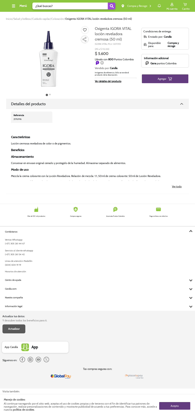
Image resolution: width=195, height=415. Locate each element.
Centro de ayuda (13, 357)
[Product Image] (48, 59)
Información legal (13, 384)
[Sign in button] (172, 6)
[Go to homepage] (9, 19)
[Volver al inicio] (7, 7)
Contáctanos (11, 309)
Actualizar (14, 244)
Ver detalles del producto (108, 81)
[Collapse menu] (23, 6)
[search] (72, 5)
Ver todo (177, 186)
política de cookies (23, 409)
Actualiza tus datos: (13, 231)
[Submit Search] (104, 5)
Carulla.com (11, 366)
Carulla (113, 68)
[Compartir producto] (84, 39)
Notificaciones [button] (153, 5)
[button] (102, 63)
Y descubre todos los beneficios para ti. (24, 235)
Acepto (175, 404)
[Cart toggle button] (186, 6)
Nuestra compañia (14, 375)
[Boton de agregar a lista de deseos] (85, 30)
